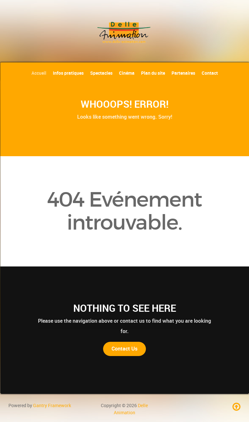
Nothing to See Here (124, 308)
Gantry (52, 405)
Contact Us (124, 349)
